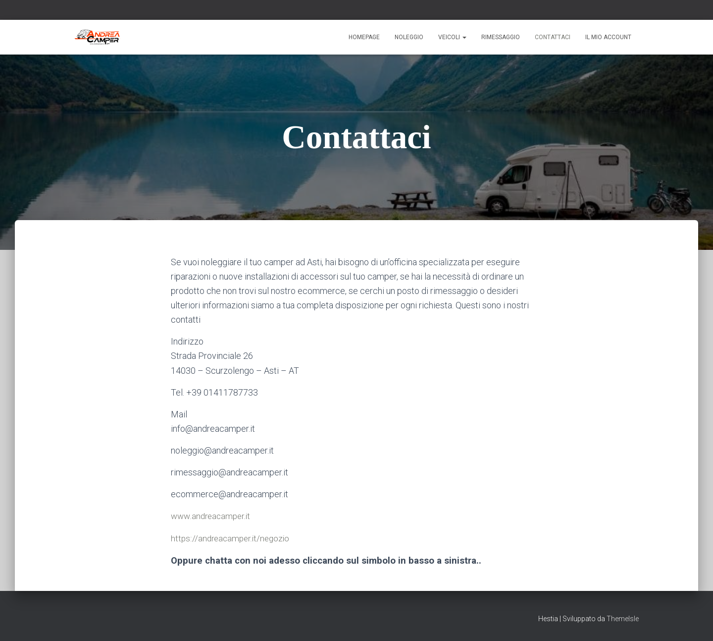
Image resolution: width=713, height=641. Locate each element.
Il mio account (608, 37)
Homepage (364, 37)
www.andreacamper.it (213, 516)
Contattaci (552, 37)
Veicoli (452, 37)
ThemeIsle (623, 619)
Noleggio (409, 37)
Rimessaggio (500, 37)
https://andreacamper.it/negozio (232, 537)
